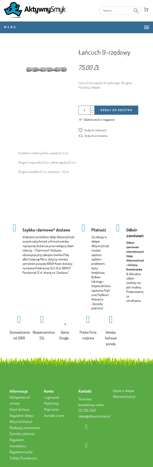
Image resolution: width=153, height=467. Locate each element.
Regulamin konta (21, 452)
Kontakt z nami (54, 415)
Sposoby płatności (22, 433)
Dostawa (62, 273)
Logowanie (51, 397)
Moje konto (51, 409)
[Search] (120, 11)
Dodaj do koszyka (116, 110)
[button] (92, 130)
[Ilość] (84, 110)
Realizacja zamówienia (25, 427)
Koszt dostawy (19, 409)
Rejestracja (51, 403)
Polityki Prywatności (23, 458)
